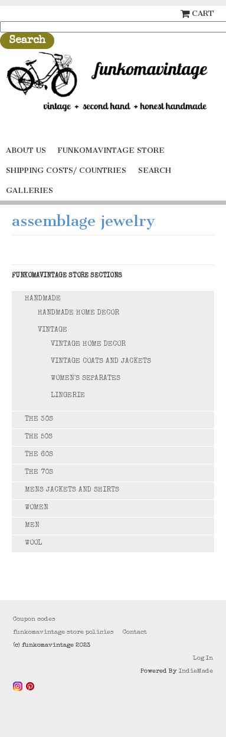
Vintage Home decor (88, 344)
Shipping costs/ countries (66, 170)
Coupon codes (34, 619)
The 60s (39, 454)
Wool (33, 543)
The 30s (39, 419)
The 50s (39, 437)
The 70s (39, 472)
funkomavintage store (111, 150)
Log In (203, 658)
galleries (29, 190)
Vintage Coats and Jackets (101, 361)
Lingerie (68, 395)
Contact (135, 632)
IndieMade (196, 671)
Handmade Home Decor (78, 313)
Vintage (52, 330)
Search (154, 170)
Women (36, 508)
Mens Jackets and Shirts (72, 490)
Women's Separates (85, 378)
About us (26, 150)
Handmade (43, 299)
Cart (203, 13)
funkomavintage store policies (63, 632)
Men (32, 525)
